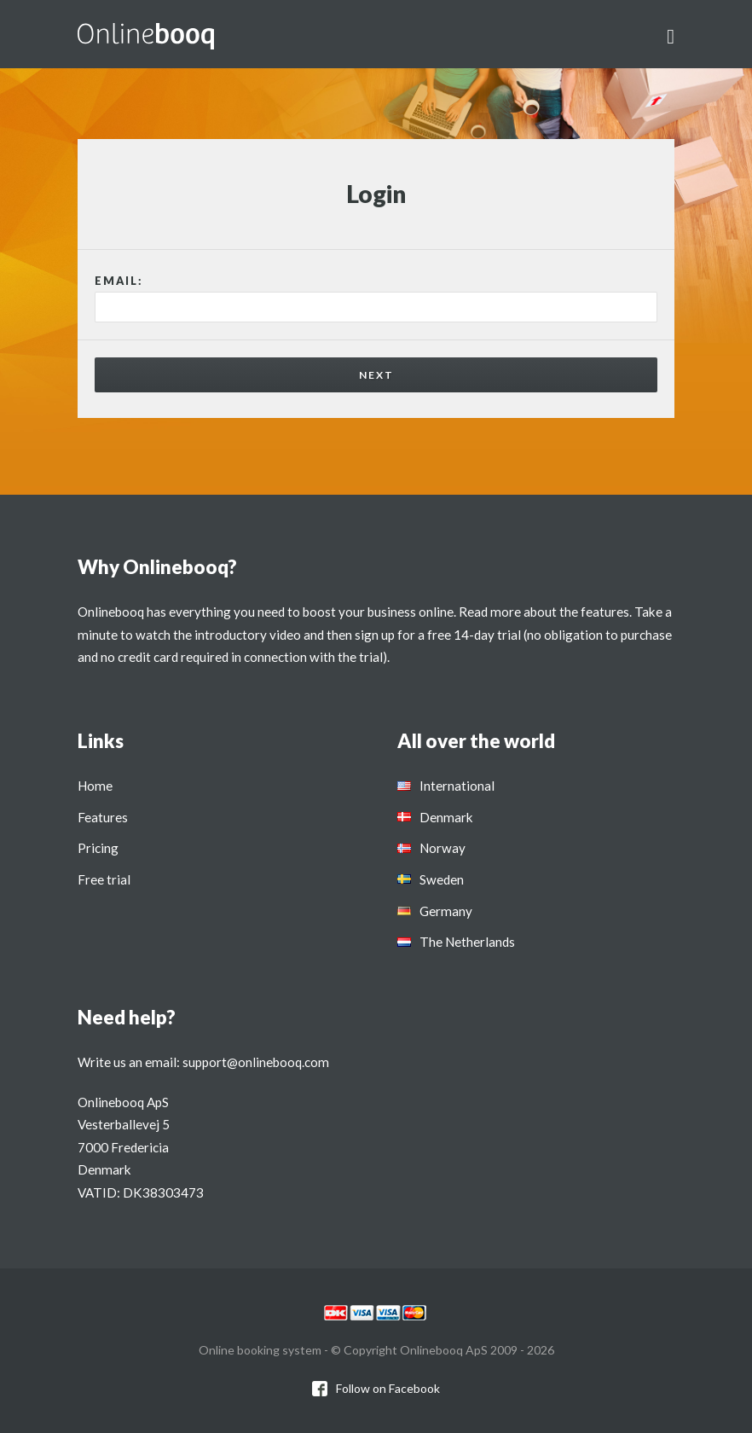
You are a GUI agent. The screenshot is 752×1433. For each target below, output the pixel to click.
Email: (119, 280)
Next (376, 374)
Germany (445, 911)
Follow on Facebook (388, 1388)
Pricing (98, 848)
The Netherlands (467, 941)
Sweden (441, 879)
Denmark (446, 817)
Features (103, 817)
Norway (442, 848)
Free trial (104, 879)
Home (95, 785)
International (457, 785)
